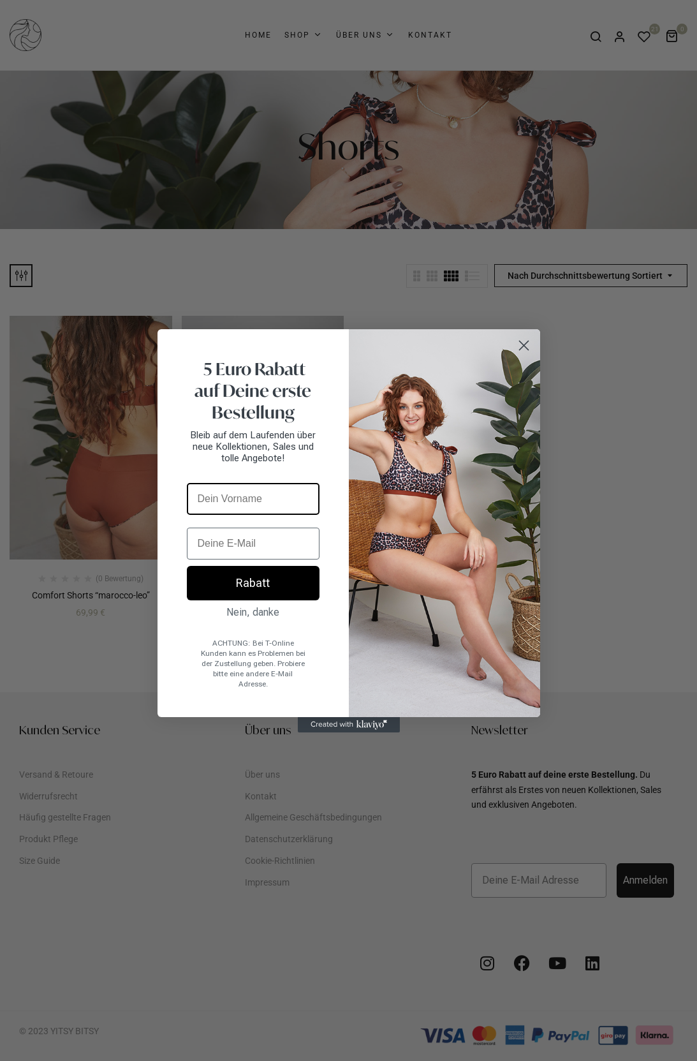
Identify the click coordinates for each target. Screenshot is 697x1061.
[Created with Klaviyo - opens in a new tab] (349, 724)
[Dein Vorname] (253, 499)
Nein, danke (252, 612)
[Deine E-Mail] (253, 544)
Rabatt (253, 583)
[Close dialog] (524, 345)
